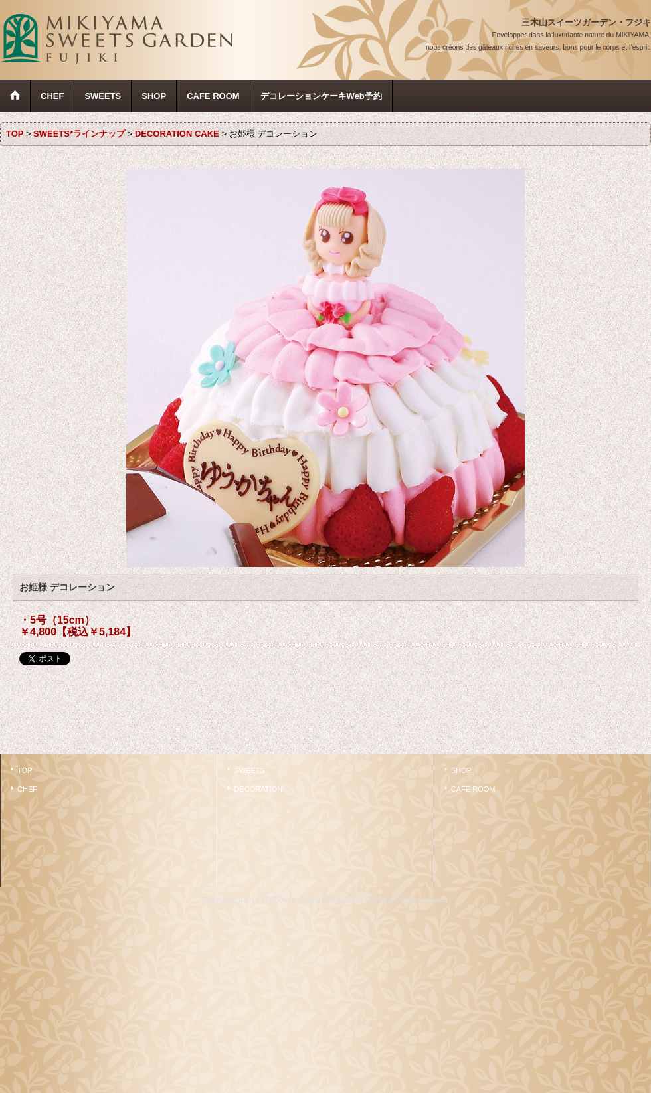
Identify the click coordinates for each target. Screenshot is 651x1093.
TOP (25, 770)
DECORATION (258, 789)
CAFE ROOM (473, 789)
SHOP (461, 770)
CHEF (27, 789)
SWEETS (249, 770)
